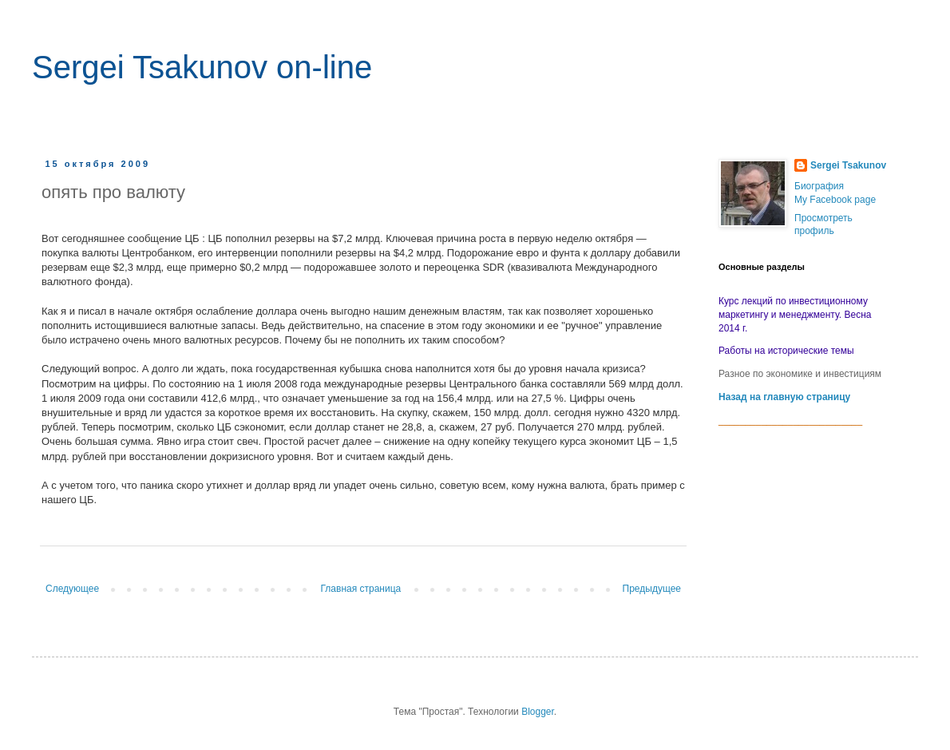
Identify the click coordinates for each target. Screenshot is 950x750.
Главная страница (361, 588)
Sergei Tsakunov (848, 165)
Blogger (537, 711)
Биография (819, 186)
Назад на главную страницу (784, 397)
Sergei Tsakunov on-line (202, 67)
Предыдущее (652, 588)
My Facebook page (835, 199)
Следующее (72, 588)
